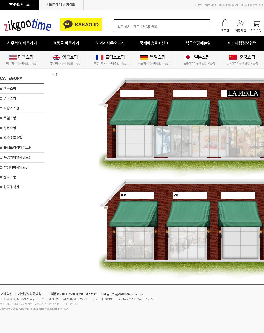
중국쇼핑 (10, 177)
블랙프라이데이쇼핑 (18, 147)
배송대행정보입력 (252, 5)
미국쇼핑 (10, 88)
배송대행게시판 (228, 5)
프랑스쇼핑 (11, 108)
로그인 (198, 5)
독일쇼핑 (10, 118)
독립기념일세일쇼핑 (18, 157)
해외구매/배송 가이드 (61, 4)
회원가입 (210, 5)
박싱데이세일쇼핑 (16, 167)
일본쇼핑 (10, 128)
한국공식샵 (11, 187)
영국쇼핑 (10, 98)
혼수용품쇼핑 (13, 137)
